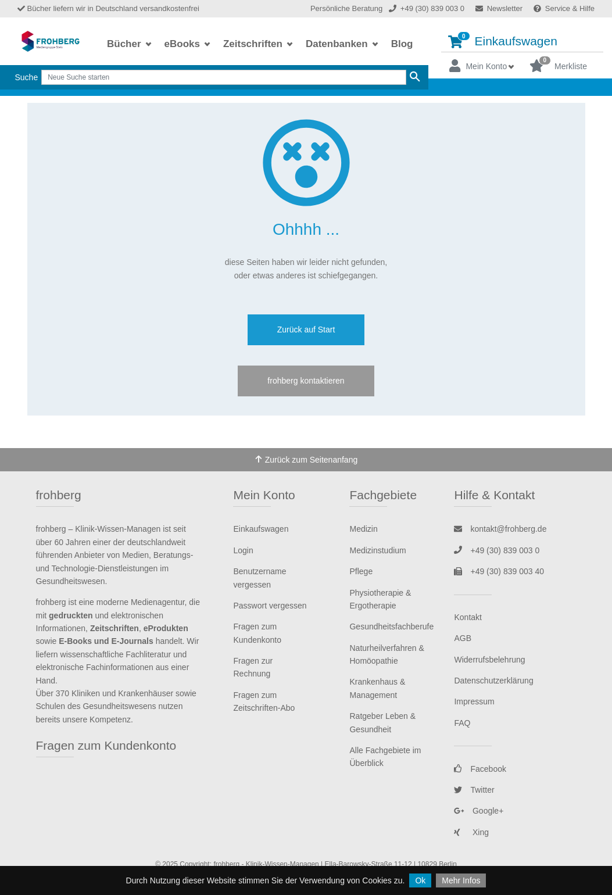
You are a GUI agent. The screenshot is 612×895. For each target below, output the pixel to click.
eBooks (183, 43)
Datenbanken (338, 43)
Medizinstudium (377, 550)
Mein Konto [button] (478, 66)
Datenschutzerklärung (493, 680)
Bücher (125, 43)
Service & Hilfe (564, 8)
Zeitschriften (254, 43)
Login (243, 550)
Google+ (478, 810)
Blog (402, 43)
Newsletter (498, 8)
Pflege (361, 571)
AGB (462, 638)
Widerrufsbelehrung (489, 659)
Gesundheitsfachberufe (391, 626)
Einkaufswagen (502, 40)
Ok (420, 880)
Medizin (363, 529)
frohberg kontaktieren (305, 380)
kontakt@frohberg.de (500, 529)
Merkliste (558, 65)
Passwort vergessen (269, 605)
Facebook (480, 769)
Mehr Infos (461, 880)
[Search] (223, 77)
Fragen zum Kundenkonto (106, 745)
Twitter (474, 789)
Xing (471, 832)
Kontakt (467, 617)
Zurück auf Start (306, 329)
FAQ (462, 723)
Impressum (474, 701)
